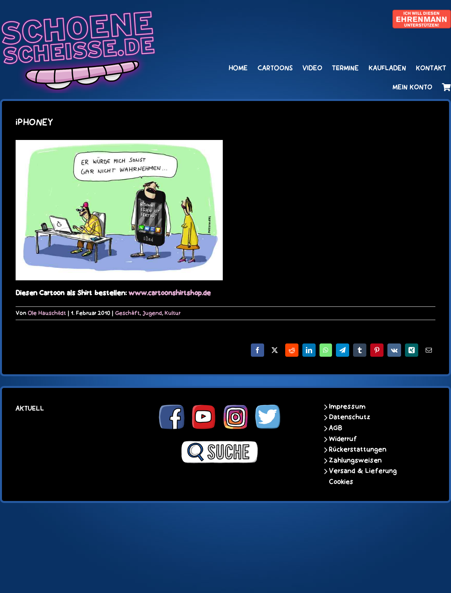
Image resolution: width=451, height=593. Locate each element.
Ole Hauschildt (47, 313)
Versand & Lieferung (363, 471)
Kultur (173, 313)
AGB (335, 428)
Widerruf (343, 439)
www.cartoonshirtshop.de (169, 293)
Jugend (152, 313)
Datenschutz (349, 417)
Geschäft (127, 313)
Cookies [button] (341, 482)
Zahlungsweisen (355, 460)
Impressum (347, 406)
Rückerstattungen (357, 449)
